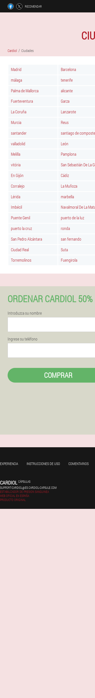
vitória (16, 164)
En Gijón (17, 175)
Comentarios (78, 463)
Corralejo (18, 186)
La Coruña (18, 111)
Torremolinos (21, 260)
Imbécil (16, 207)
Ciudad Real (20, 249)
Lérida (15, 196)
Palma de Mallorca (25, 90)
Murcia (16, 122)
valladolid (18, 143)
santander (19, 133)
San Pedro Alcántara (26, 239)
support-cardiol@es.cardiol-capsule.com (28, 488)
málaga (16, 80)
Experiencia (9, 463)
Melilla (15, 154)
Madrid (16, 69)
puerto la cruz (21, 228)
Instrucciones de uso (43, 463)
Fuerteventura (22, 101)
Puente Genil (20, 217)
